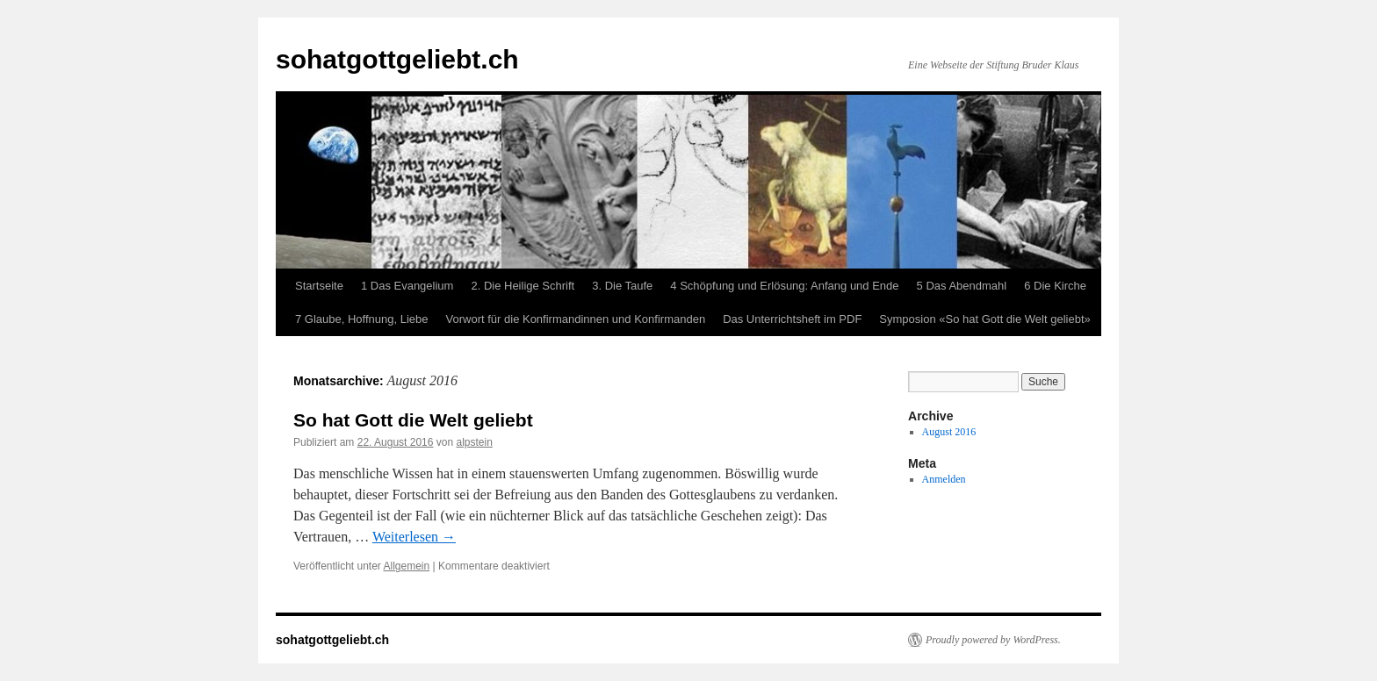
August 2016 (949, 432)
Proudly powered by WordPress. (993, 640)
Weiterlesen (414, 536)
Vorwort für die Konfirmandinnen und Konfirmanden (576, 319)
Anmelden (944, 479)
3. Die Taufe (622, 285)
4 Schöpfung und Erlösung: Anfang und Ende (784, 285)
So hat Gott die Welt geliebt (413, 420)
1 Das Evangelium (407, 285)
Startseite (319, 285)
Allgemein (407, 566)
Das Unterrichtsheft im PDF (792, 319)
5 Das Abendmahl (962, 285)
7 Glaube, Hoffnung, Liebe (362, 319)
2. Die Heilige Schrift (522, 285)
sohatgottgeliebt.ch (397, 59)
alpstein (475, 442)
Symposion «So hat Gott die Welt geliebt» (984, 319)
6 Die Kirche (1055, 285)
